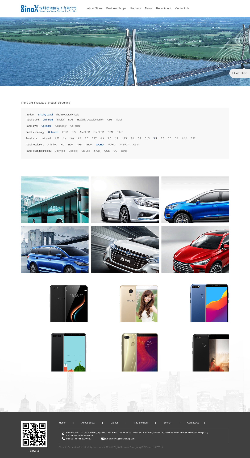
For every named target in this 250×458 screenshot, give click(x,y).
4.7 (116, 138)
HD (62, 144)
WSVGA (124, 144)
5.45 (147, 138)
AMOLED (85, 132)
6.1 (176, 138)
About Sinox (94, 8)
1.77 (57, 138)
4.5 (109, 138)
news (148, 8)
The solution (141, 422)
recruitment (163, 8)
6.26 (193, 138)
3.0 (72, 138)
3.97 (94, 138)
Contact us (193, 422)
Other (119, 119)
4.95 (124, 138)
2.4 (64, 138)
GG (115, 150)
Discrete (73, 150)
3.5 (86, 138)
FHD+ (89, 144)
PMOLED (99, 132)
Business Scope (116, 8)
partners (135, 8)
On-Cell (85, 150)
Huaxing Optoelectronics (90, 119)
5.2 (139, 138)
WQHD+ (112, 144)
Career (114, 422)
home (62, 422)
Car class (75, 125)
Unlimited (48, 119)
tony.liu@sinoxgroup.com (123, 439)
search (167, 422)
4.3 (102, 138)
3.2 (79, 138)
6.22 (184, 138)
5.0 (132, 138)
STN (110, 132)
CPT (109, 119)
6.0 (169, 138)
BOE (70, 119)
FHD (79, 144)
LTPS (65, 132)
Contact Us (182, 8)
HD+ (70, 144)
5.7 (162, 138)
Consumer (61, 125)
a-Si (74, 132)
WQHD (99, 144)
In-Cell (96, 150)
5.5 (155, 138)
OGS (107, 150)
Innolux (60, 119)
